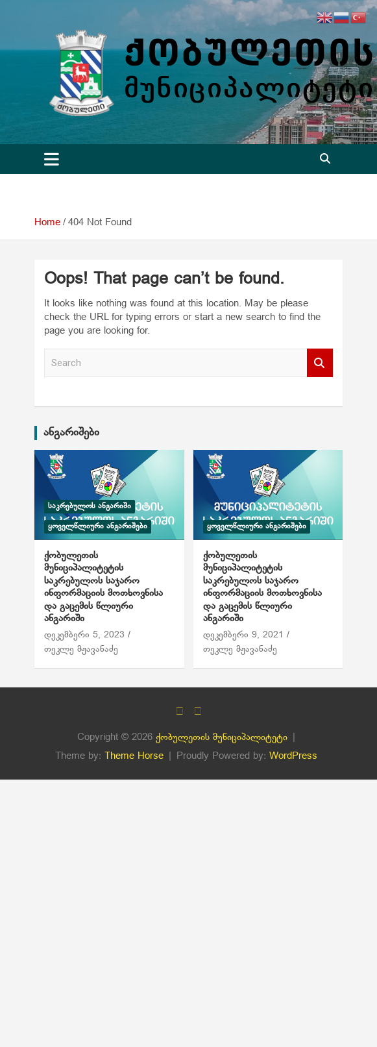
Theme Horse (134, 756)
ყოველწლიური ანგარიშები (97, 526)
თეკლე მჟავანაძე (81, 649)
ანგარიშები (71, 432)
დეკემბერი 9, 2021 (243, 635)
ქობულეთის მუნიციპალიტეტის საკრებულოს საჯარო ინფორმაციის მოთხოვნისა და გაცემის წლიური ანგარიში (103, 587)
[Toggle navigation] (51, 159)
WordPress (293, 756)
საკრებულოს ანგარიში (89, 506)
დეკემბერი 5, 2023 (84, 635)
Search (320, 363)
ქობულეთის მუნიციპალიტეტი (221, 737)
